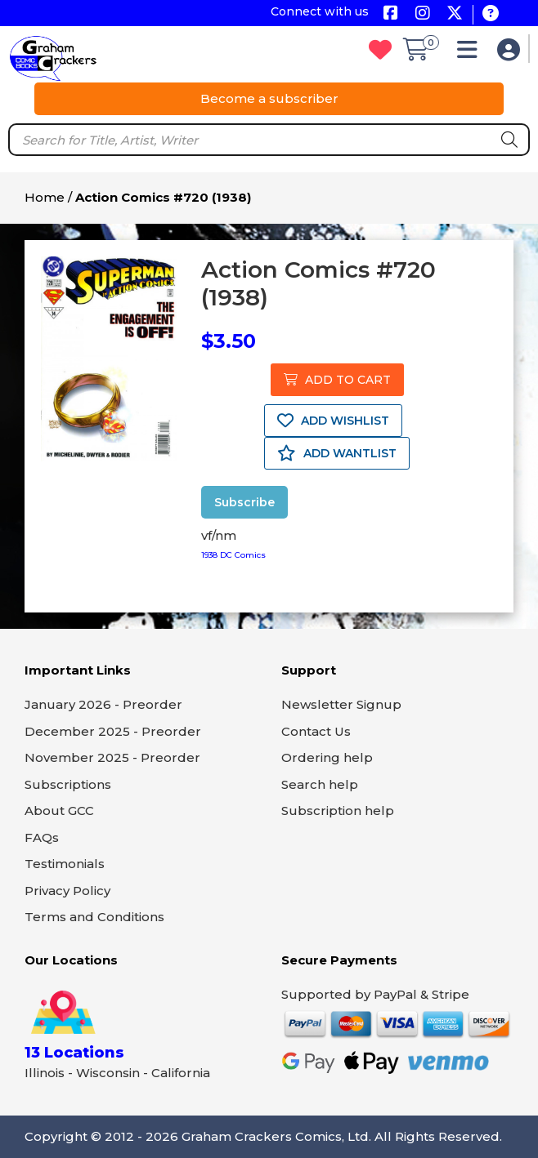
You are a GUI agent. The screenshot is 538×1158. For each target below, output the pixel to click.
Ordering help (327, 757)
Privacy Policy (67, 890)
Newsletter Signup (341, 704)
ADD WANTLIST (337, 453)
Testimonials (65, 863)
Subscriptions (68, 784)
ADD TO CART (337, 379)
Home (45, 197)
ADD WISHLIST (333, 420)
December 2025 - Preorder (113, 731)
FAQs (42, 837)
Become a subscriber (269, 98)
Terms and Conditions (94, 916)
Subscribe (244, 502)
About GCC (59, 810)
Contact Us (316, 731)
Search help (319, 784)
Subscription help (337, 810)
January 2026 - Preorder (103, 704)
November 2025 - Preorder (112, 757)
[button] (471, 53)
